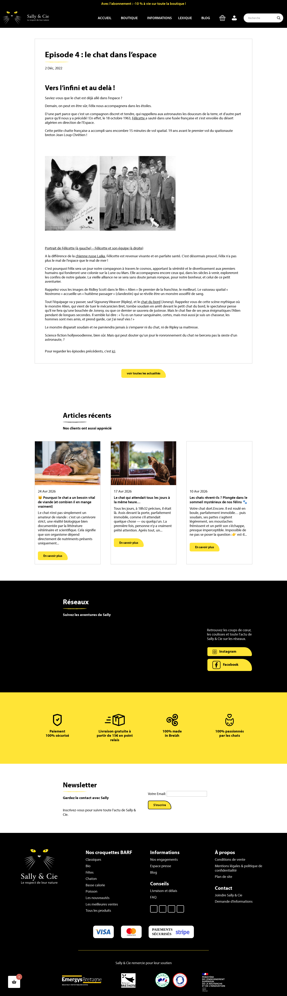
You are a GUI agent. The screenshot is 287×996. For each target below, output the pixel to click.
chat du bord (150, 301)
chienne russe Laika (90, 256)
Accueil (104, 18)
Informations (159, 18)
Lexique (185, 18)
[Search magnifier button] (279, 18)
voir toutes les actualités (143, 373)
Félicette (139, 118)
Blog (205, 18)
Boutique (129, 18)
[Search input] (261, 18)
